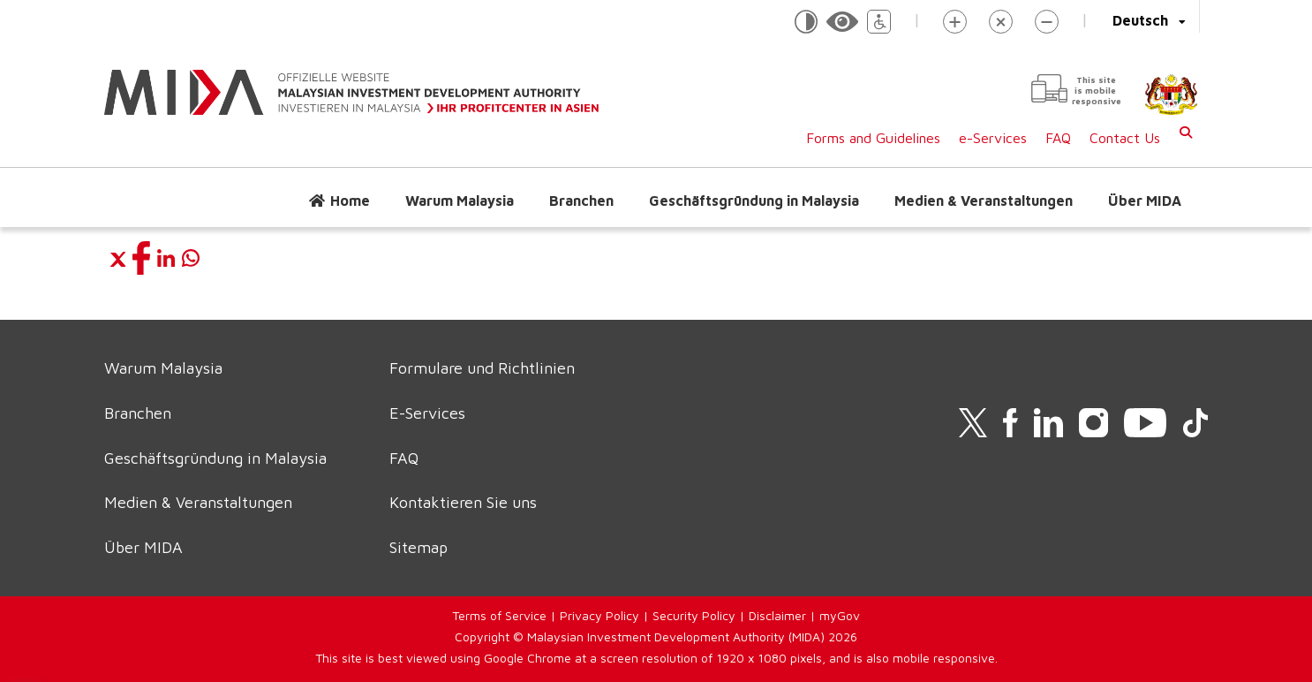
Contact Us (1125, 138)
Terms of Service (499, 615)
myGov (839, 615)
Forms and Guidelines (873, 138)
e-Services (993, 138)
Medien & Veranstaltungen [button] (983, 200)
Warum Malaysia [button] (459, 200)
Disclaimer (777, 615)
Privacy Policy (599, 615)
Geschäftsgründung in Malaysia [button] (754, 200)
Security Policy (693, 615)
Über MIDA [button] (1144, 200)
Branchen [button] (581, 200)
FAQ (1058, 138)
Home (350, 200)
